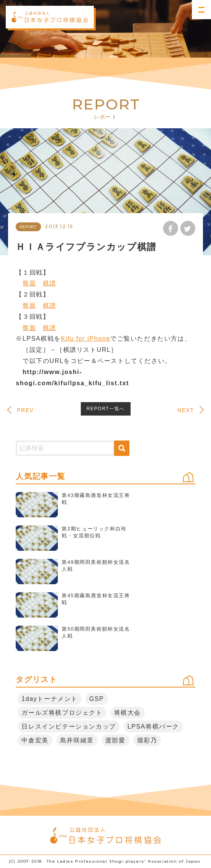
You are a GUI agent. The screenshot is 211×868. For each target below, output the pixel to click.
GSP (96, 699)
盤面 (29, 283)
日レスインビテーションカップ (68, 726)
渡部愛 (115, 740)
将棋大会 (127, 712)
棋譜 (49, 283)
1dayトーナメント (49, 699)
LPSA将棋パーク (153, 726)
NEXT (185, 410)
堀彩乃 (147, 740)
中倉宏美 (34, 740)
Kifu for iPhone (85, 338)
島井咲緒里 (77, 740)
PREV (25, 410)
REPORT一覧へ (106, 408)
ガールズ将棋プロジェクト (61, 712)
